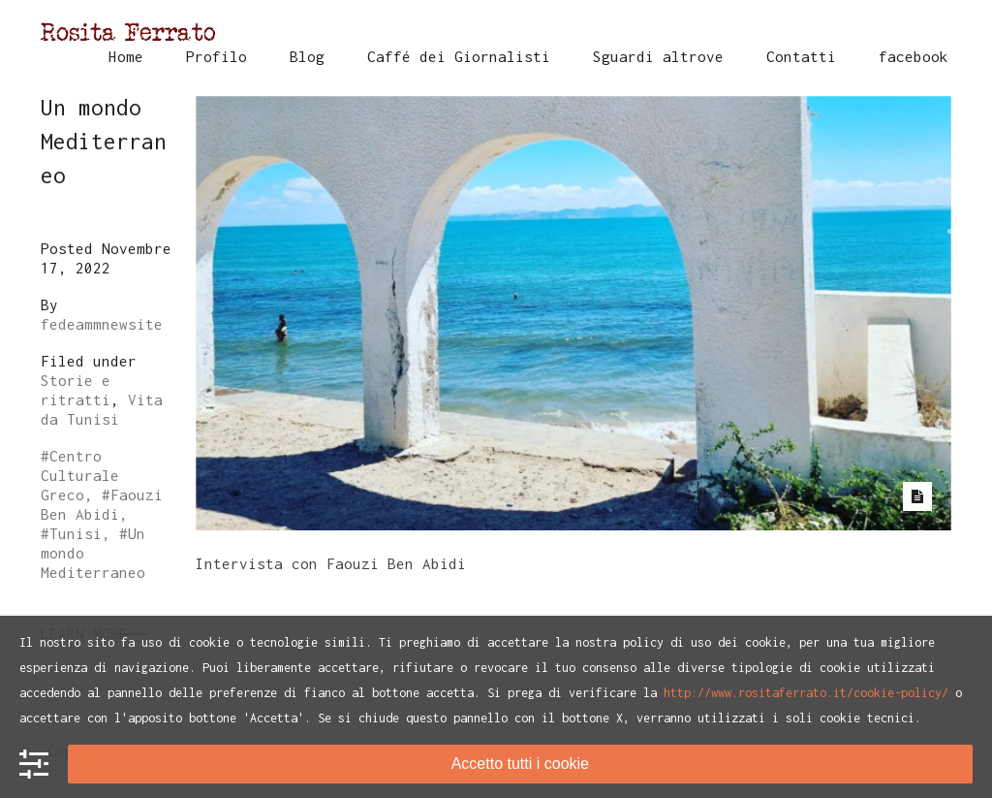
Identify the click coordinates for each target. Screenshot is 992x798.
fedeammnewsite (102, 324)
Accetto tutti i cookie (520, 763)
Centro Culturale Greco (80, 475)
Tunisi (75, 533)
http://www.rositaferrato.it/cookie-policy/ (806, 693)
